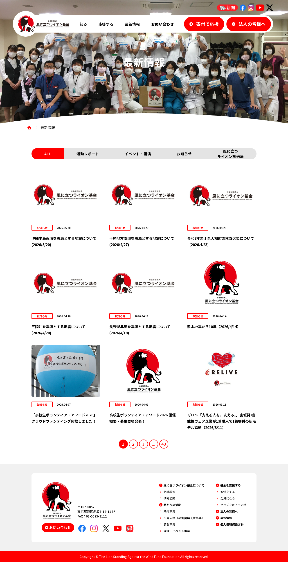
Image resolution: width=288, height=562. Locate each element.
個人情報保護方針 (232, 524)
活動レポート (87, 153)
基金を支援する (230, 485)
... (153, 444)
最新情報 (132, 24)
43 (163, 444)
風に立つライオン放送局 (230, 153)
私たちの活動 (172, 505)
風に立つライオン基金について (184, 485)
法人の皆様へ (229, 511)
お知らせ (184, 153)
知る (83, 24)
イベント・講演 (138, 153)
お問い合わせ (162, 24)
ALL (47, 153)
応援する (106, 24)
